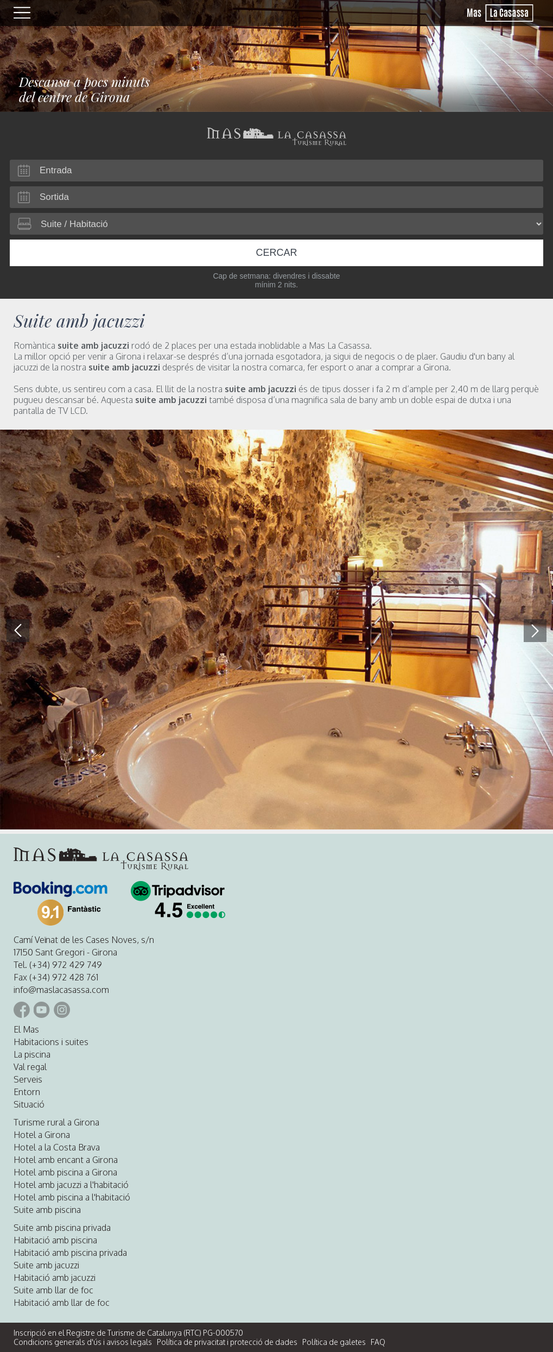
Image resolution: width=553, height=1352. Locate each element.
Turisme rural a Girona (56, 1122)
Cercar (276, 252)
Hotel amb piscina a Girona (65, 1172)
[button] (535, 630)
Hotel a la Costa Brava (57, 1147)
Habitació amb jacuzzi (55, 1277)
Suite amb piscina (47, 1209)
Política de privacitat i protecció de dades (227, 1342)
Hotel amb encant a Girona (66, 1159)
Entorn (27, 1091)
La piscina (32, 1054)
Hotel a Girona (42, 1134)
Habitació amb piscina (55, 1240)
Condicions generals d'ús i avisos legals (83, 1342)
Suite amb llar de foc (53, 1290)
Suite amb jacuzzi (46, 1265)
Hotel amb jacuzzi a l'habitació (71, 1184)
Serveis (28, 1079)
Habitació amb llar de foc (62, 1302)
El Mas (26, 1029)
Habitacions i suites (51, 1041)
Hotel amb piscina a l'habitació (72, 1197)
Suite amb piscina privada (62, 1227)
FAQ (378, 1342)
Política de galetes (334, 1342)
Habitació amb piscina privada (70, 1252)
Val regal (30, 1066)
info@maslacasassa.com (61, 989)
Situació (29, 1104)
